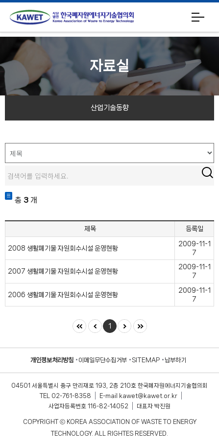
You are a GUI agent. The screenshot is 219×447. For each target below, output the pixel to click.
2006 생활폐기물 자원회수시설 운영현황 (63, 294)
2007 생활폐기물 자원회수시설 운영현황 (63, 271)
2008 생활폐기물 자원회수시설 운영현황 (63, 248)
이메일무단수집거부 (102, 360)
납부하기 (175, 360)
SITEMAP (146, 360)
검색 (207, 172)
